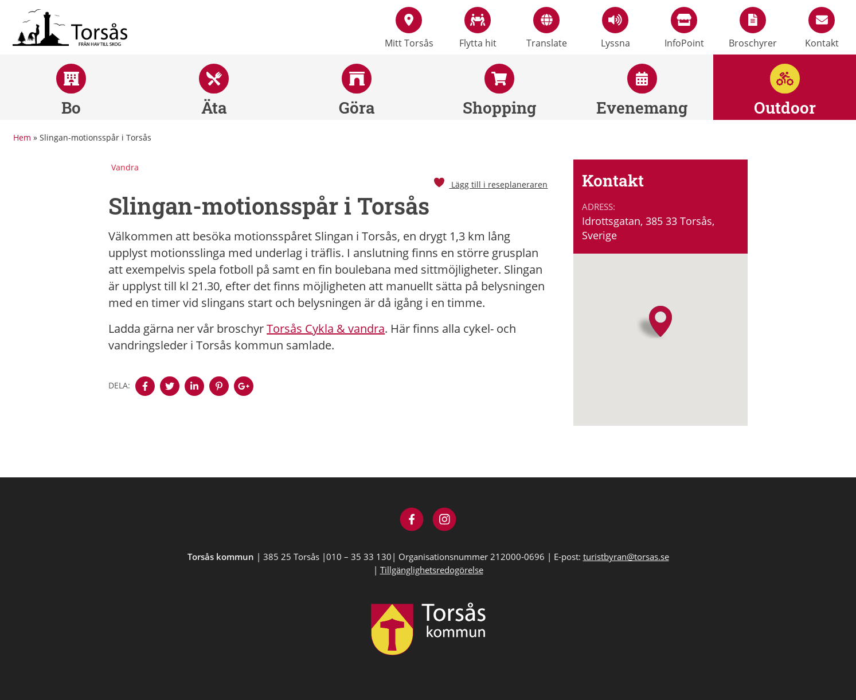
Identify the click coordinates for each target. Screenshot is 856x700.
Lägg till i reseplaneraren (490, 184)
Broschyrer (753, 28)
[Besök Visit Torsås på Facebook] (412, 520)
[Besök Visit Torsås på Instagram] (444, 520)
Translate (546, 28)
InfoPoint (684, 28)
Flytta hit (478, 28)
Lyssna (615, 28)
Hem (22, 137)
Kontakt (822, 28)
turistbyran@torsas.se (626, 556)
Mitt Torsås (409, 28)
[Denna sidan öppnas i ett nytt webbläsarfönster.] (145, 386)
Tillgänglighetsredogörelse (431, 569)
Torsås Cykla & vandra (326, 328)
